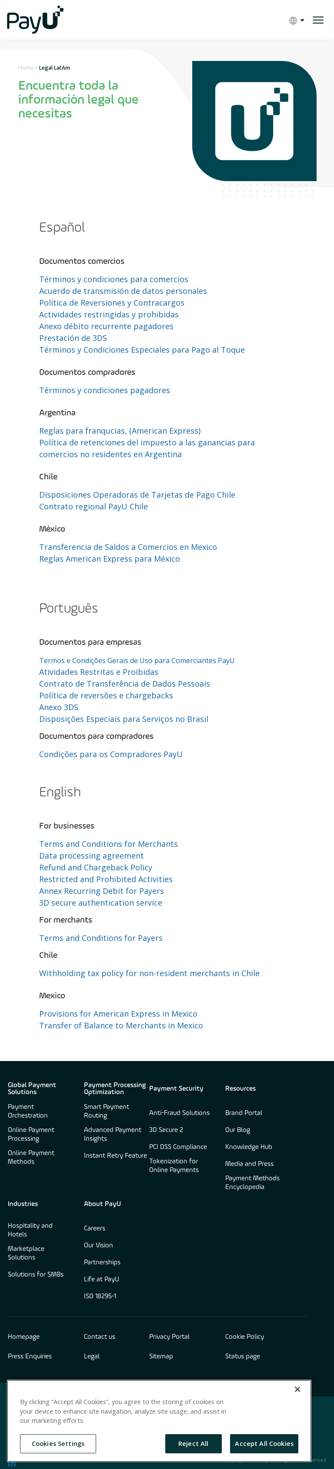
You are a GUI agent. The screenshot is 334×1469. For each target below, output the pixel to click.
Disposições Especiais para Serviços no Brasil (123, 719)
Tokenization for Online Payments (174, 1166)
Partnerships (102, 1262)
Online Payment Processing (31, 1134)
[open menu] (318, 20)
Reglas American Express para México (109, 558)
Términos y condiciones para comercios (113, 279)
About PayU (102, 1204)
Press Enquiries (30, 1356)
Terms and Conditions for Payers (101, 938)
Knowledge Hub (248, 1147)
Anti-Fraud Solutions (179, 1113)
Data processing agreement (91, 855)
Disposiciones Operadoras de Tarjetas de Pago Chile (137, 494)
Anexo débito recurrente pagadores (106, 326)
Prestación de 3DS (73, 338)
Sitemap (161, 1356)
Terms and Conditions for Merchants (108, 844)
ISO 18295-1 (100, 1296)
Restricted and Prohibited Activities (106, 879)
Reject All (193, 1443)
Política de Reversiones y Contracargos (111, 302)
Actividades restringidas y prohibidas (109, 314)
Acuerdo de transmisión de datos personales (123, 291)
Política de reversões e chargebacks (106, 695)
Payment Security (176, 1088)
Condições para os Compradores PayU (111, 754)
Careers (94, 1228)
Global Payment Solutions (32, 1089)
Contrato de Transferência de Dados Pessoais (124, 683)
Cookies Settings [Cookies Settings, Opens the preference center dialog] (58, 1443)
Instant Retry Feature (115, 1155)
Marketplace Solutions (26, 1253)
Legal (92, 1356)
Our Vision (98, 1245)
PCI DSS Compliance (178, 1147)
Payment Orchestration (28, 1111)
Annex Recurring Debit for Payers (101, 891)
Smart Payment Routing (106, 1111)
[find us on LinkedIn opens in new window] (12, 1462)
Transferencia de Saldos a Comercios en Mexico (128, 547)
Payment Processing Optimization (115, 1089)
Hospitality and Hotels (30, 1230)
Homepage (24, 1337)
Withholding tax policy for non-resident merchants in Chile (149, 973)
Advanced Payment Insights (112, 1134)
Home (25, 67)
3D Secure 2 (166, 1130)
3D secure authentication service (100, 902)
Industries (23, 1204)
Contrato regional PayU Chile (93, 506)
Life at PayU (101, 1279)
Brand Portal (243, 1113)
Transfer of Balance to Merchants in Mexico (121, 1025)
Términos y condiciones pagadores (104, 390)
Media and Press (249, 1164)
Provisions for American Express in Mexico (118, 1013)
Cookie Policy (244, 1337)
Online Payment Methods (31, 1158)
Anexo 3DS (58, 707)
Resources (240, 1088)
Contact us (99, 1337)
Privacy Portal (169, 1337)
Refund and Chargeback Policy (95, 867)
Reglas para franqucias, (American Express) (119, 430)
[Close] (297, 1389)
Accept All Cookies (264, 1443)
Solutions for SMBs (35, 1274)
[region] (159, 1421)
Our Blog (237, 1130)
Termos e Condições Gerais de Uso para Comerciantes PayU (137, 660)
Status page (242, 1356)
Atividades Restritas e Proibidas (98, 672)
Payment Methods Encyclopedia (252, 1183)
